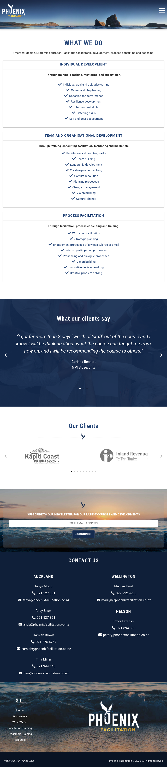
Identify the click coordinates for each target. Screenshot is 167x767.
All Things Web (25, 760)
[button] (162, 10)
